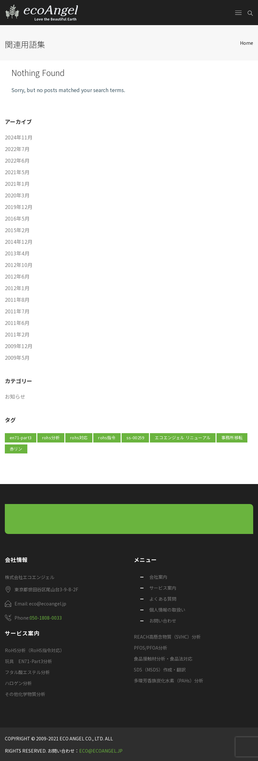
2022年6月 (17, 160)
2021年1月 (17, 183)
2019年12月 (18, 207)
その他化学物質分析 (25, 694)
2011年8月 (17, 299)
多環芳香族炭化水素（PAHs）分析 (168, 680)
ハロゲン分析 (18, 683)
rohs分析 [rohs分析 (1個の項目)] (51, 437)
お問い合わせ (162, 620)
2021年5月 (17, 172)
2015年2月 (17, 230)
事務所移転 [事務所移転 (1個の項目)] (232, 437)
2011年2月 (17, 334)
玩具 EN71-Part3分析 (28, 661)
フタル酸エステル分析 (27, 672)
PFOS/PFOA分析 (150, 647)
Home (246, 43)
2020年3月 (17, 195)
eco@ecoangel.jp (101, 750)
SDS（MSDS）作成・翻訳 (160, 669)
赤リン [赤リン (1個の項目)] (16, 449)
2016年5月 (17, 218)
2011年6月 (17, 323)
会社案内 (158, 577)
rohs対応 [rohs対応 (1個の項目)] (79, 437)
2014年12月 (18, 241)
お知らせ (15, 396)
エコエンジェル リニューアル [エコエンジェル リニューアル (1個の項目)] (183, 437)
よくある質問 (162, 598)
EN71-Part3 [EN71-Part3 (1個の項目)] (21, 437)
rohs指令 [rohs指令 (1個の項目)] (106, 437)
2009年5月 (17, 357)
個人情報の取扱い (167, 609)
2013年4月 (17, 253)
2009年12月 (18, 346)
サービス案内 (162, 588)
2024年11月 (18, 137)
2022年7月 (17, 149)
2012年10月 (18, 265)
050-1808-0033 (46, 617)
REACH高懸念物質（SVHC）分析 (167, 636)
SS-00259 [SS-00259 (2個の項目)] (135, 437)
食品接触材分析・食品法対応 (163, 658)
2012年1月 (17, 288)
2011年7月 (17, 311)
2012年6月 (17, 276)
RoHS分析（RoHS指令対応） (35, 650)
